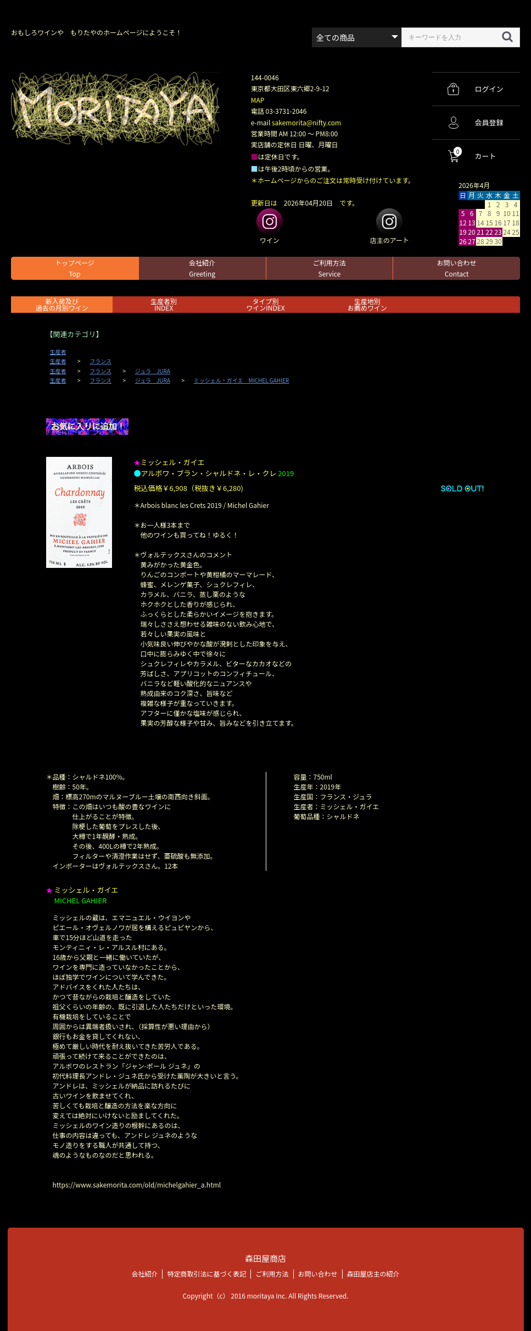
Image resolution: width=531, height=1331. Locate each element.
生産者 (58, 352)
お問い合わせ (457, 268)
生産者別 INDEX (163, 304)
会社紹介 (202, 268)
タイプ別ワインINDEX (265, 304)
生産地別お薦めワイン (367, 304)
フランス (100, 361)
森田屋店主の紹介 (373, 1273)
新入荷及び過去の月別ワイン (62, 304)
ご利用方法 (329, 268)
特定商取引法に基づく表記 (206, 1273)
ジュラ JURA (152, 371)
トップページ (74, 268)
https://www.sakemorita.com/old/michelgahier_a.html (137, 1184)
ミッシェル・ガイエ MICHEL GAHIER (241, 380)
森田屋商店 (265, 1258)
